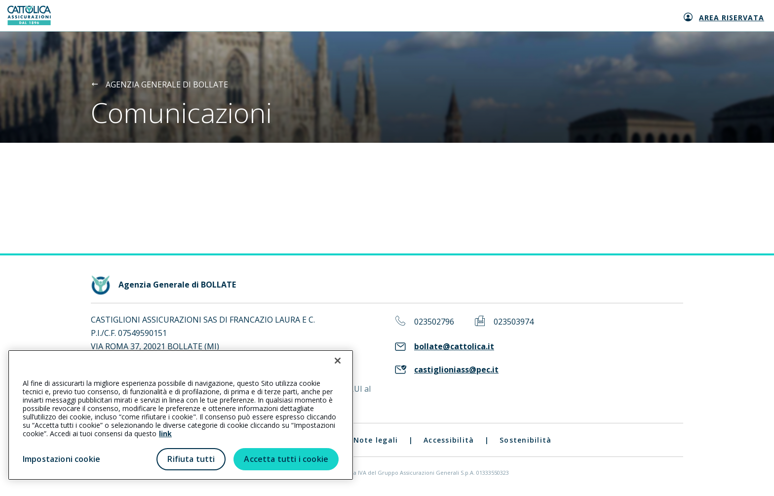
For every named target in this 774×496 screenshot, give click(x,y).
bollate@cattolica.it (454, 346)
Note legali (375, 440)
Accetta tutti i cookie (286, 459)
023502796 (434, 322)
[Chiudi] (337, 361)
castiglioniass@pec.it (456, 369)
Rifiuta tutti (191, 459)
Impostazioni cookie (61, 459)
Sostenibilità (525, 440)
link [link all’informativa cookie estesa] (165, 433)
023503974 (514, 322)
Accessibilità (449, 440)
